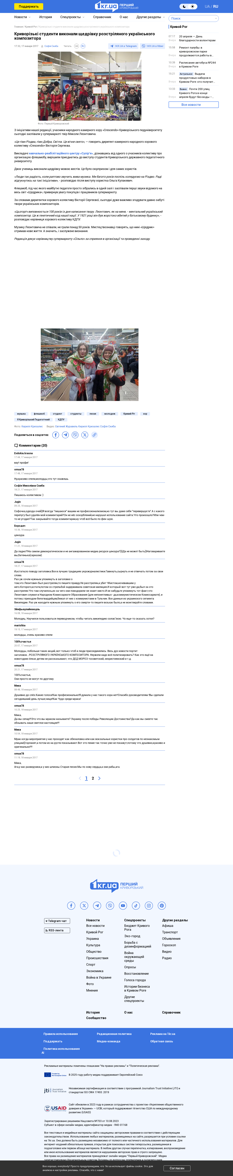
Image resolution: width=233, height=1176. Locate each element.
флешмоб (39, 413)
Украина (92, 939)
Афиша (167, 926)
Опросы (130, 967)
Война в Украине (98, 977)
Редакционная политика (114, 1034)
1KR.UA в (126, 46)
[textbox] (191, 18)
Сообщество (96, 1018)
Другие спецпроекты (134, 999)
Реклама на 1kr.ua (162, 1034)
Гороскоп (169, 945)
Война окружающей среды (134, 957)
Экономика (94, 971)
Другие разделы (148, 17)
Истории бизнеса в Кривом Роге (137, 988)
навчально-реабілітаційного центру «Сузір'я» (61, 153)
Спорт (90, 964)
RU (215, 6)
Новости (20, 17)
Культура (93, 945)
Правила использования (61, 1034)
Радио (167, 958)
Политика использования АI (61, 1050)
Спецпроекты (70, 17)
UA (207, 6)
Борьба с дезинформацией (137, 944)
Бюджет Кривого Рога (137, 928)
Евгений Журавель (66, 426)
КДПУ (61, 419)
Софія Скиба (51, 46)
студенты (75, 413)
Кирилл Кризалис (32, 426)
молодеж (109, 413)
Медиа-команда (108, 1041)
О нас (124, 17)
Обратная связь (161, 1041)
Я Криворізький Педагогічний (33, 419)
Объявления (171, 939)
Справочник (102, 17)
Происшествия (97, 958)
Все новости (191, 105)
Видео (167, 952)
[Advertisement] (89, 810)
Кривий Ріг (129, 413)
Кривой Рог (94, 932)
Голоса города (135, 980)
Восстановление (136, 974)
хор (145, 413)
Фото (90, 984)
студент (57, 413)
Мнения (92, 990)
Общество (93, 952)
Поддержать (29, 6)
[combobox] (191, 18)
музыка (21, 413)
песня (93, 413)
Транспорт (170, 932)
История (45, 17)
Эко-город (132, 936)
